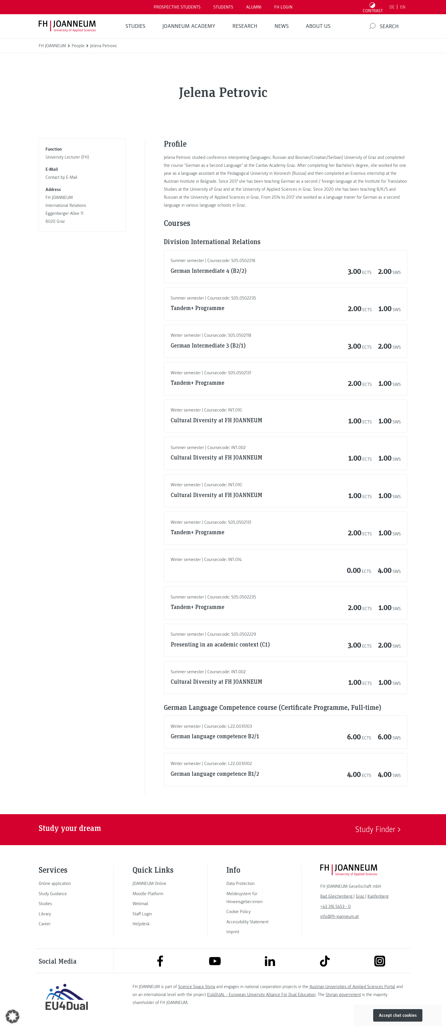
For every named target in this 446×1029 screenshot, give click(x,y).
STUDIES (135, 26)
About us (318, 26)
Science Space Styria (196, 986)
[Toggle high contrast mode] (373, 7)
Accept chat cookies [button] (398, 1015)
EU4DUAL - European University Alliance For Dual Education (261, 994)
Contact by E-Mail (61, 177)
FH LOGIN (283, 7)
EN (402, 7)
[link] (66, 883)
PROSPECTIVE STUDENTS (177, 7)
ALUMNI (253, 7)
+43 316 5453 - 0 (335, 906)
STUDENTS (223, 7)
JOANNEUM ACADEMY (188, 26)
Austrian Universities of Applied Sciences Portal (352, 986)
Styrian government (343, 994)
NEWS (281, 26)
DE (392, 7)
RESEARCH (244, 26)
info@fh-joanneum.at (339, 916)
